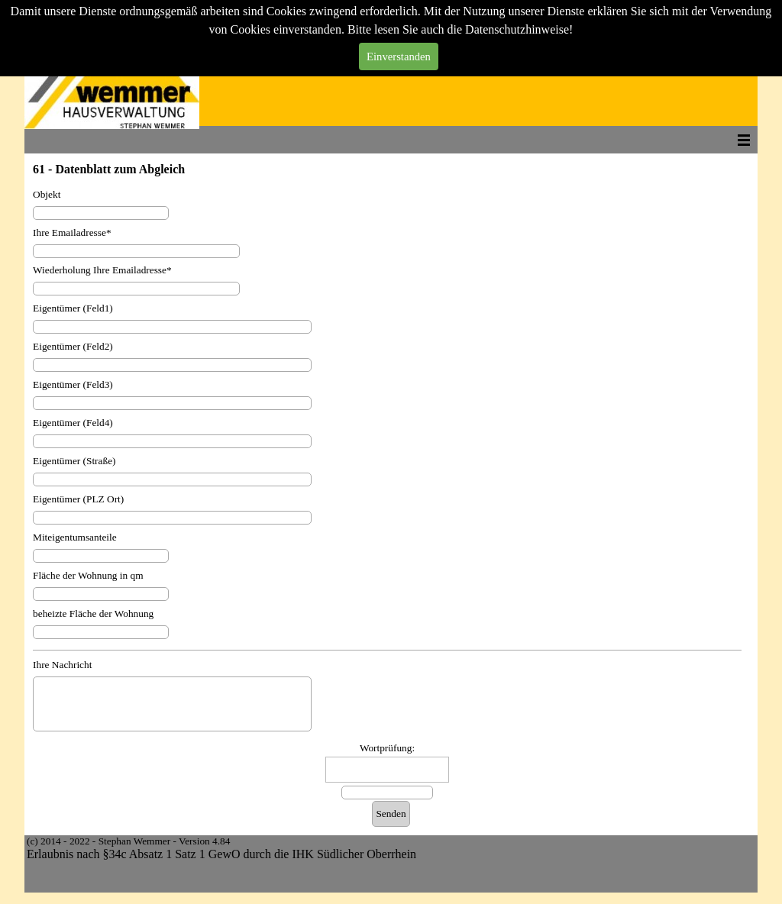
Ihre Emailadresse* (72, 232)
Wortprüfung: (387, 748)
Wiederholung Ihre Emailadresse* (102, 270)
